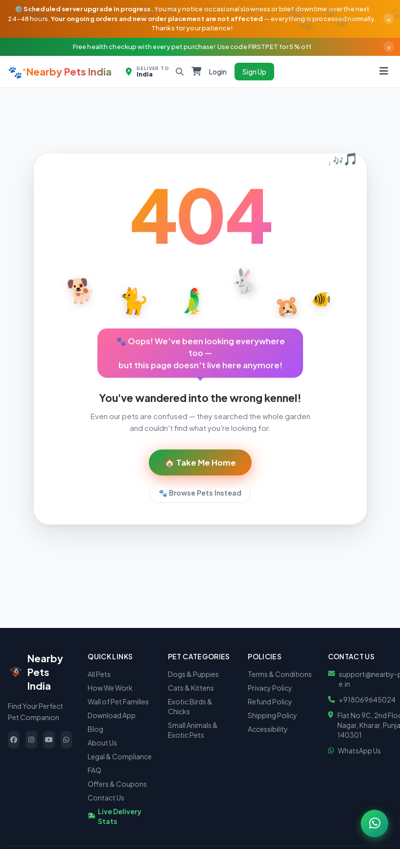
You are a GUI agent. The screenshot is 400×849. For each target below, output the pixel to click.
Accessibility (268, 728)
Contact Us (106, 797)
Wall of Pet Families (118, 701)
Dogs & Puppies (193, 674)
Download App (112, 715)
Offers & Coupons (117, 783)
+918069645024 (367, 699)
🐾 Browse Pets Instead (200, 492)
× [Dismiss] (389, 18)
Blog (95, 728)
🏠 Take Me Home (200, 462)
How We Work (110, 687)
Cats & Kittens (191, 687)
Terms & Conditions (280, 674)
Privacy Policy (270, 687)
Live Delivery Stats (114, 816)
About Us (102, 742)
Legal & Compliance (120, 756)
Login (218, 71)
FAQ (94, 770)
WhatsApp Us (359, 750)
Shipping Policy (272, 715)
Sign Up (254, 71)
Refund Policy (270, 701)
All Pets (99, 674)
